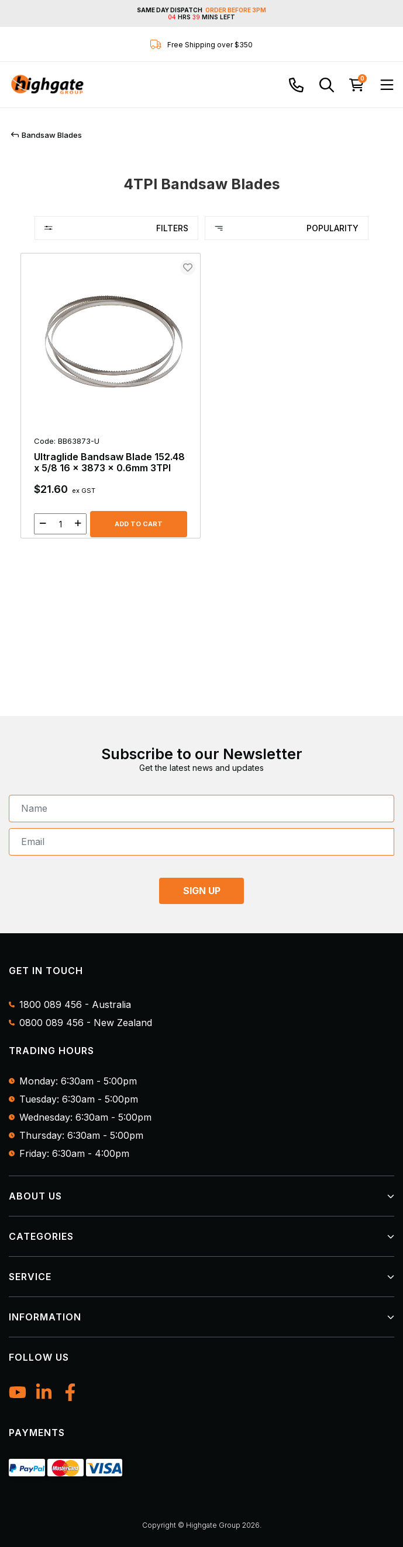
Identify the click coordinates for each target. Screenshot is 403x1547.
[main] (201, 401)
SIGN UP (202, 890)
